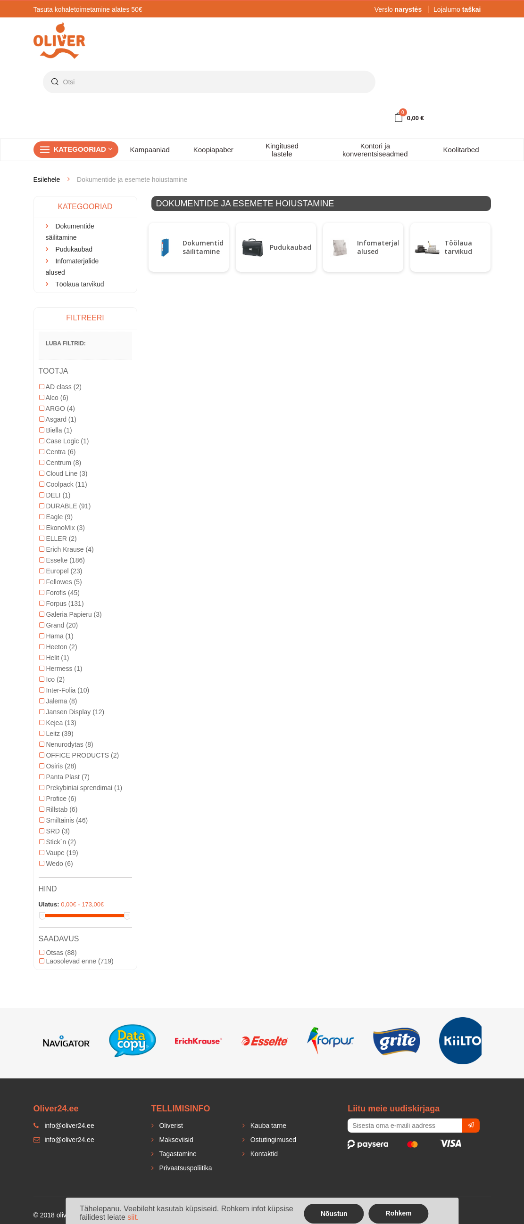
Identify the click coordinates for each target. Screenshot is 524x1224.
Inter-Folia (64, 690)
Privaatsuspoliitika (185, 1168)
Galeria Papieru (70, 614)
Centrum (60, 462)
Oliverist (170, 1125)
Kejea (58, 722)
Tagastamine (177, 1154)
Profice (57, 798)
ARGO (57, 408)
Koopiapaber (213, 150)
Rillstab (58, 809)
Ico (52, 679)
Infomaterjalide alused (383, 247)
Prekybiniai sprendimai (81, 788)
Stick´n (57, 842)
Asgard (57, 419)
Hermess (61, 668)
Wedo (56, 863)
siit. (133, 1217)
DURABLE (65, 506)
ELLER (58, 538)
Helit (54, 657)
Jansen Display (72, 712)
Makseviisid (175, 1139)
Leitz (56, 733)
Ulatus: (49, 904)
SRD (54, 831)
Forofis (59, 592)
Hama (56, 636)
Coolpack (63, 484)
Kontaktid (263, 1154)
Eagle (56, 517)
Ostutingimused (272, 1139)
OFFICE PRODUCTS (79, 755)
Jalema (58, 701)
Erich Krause (66, 549)
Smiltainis (63, 820)
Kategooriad (83, 149)
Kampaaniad (150, 150)
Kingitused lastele (282, 150)
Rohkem (399, 1213)
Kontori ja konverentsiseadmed (375, 150)
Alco (53, 397)
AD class (60, 387)
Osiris (57, 766)
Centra (57, 452)
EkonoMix (62, 527)
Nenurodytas (66, 744)
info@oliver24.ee (63, 1139)
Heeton (58, 647)
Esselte (62, 560)
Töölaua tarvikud (458, 247)
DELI (55, 495)
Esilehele (46, 179)
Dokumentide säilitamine (205, 247)
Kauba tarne (267, 1125)
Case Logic (64, 441)
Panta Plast (64, 777)
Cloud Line (63, 473)
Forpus (61, 603)
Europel (61, 571)
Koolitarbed (461, 150)
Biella (55, 430)
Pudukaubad (290, 247)
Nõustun (334, 1213)
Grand (58, 625)
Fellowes (60, 582)
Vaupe (58, 853)
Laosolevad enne (76, 961)
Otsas (58, 952)
